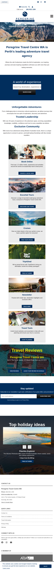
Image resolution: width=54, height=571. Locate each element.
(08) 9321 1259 (31, 9)
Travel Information (6, 520)
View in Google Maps (7, 502)
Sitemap (3, 527)
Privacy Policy (25, 400)
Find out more (27, 461)
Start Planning (27, 339)
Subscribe (23, 7)
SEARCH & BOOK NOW (27, 173)
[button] (32, 7)
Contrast (4, 2)
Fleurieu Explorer (27, 451)
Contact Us (4, 513)
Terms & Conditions (6, 516)
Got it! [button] (45, 566)
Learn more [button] (6, 568)
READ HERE (27, 306)
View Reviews (14, 371)
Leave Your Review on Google (34, 371)
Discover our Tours (27, 206)
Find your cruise (27, 240)
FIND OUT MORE (27, 273)
